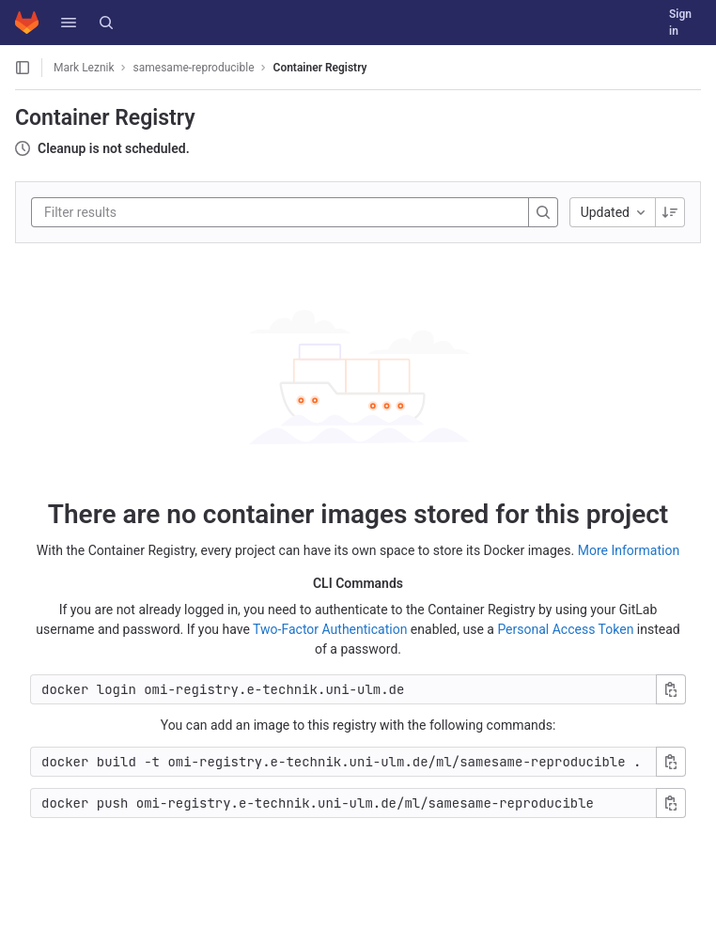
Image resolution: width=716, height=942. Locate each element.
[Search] (106, 23)
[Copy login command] (671, 689)
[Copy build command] (671, 762)
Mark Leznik (84, 67)
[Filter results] (157, 212)
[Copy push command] (671, 803)
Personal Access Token (565, 629)
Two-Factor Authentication (330, 629)
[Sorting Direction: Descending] (670, 212)
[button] (69, 23)
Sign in (680, 23)
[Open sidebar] (23, 68)
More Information (628, 550)
